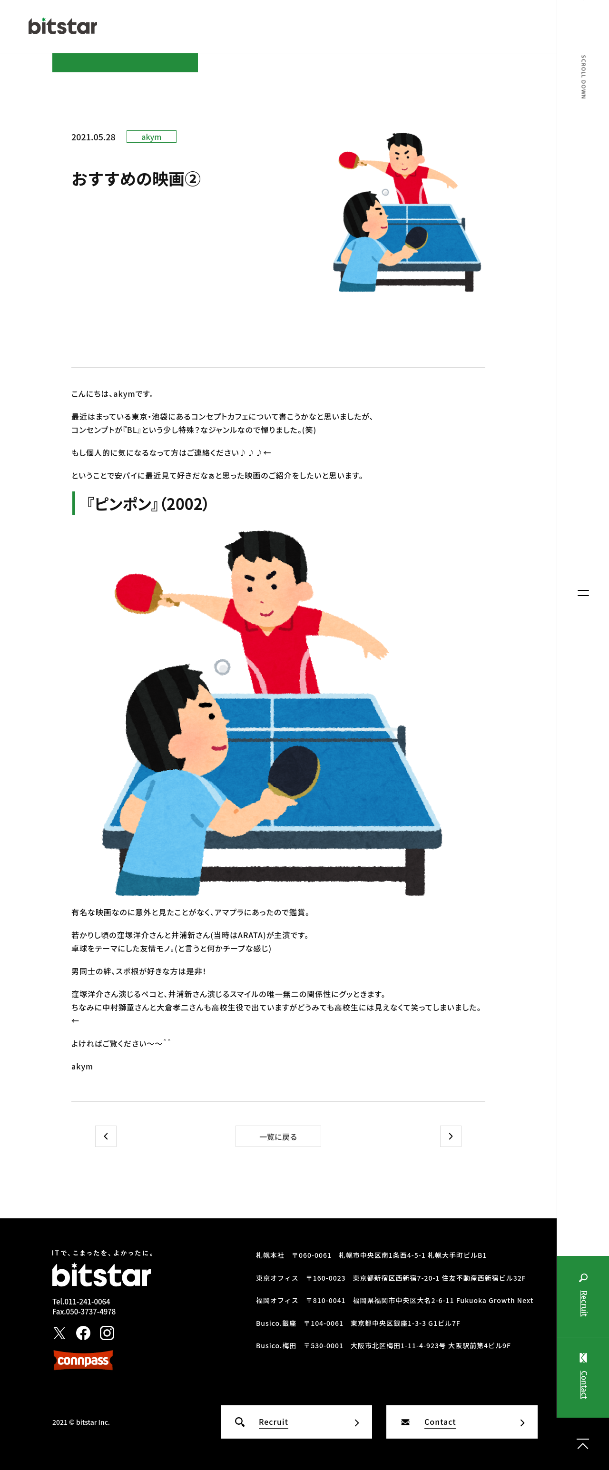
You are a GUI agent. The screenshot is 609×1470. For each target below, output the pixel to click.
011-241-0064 (87, 1301)
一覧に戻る (278, 1136)
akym (151, 136)
